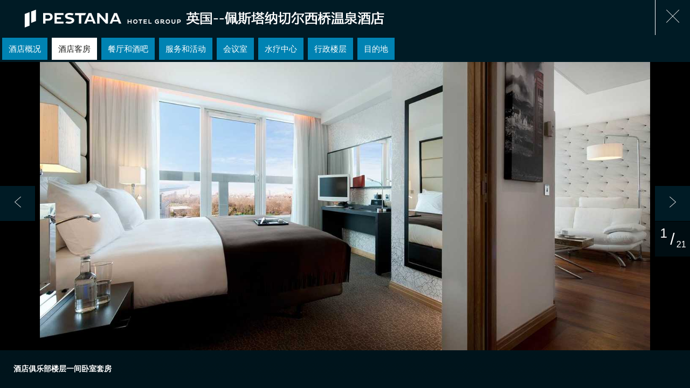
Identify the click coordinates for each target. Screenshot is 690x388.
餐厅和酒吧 (128, 48)
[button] (17, 203)
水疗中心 (281, 48)
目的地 (376, 48)
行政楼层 (330, 48)
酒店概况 (25, 48)
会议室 (235, 48)
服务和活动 (185, 48)
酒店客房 (74, 48)
